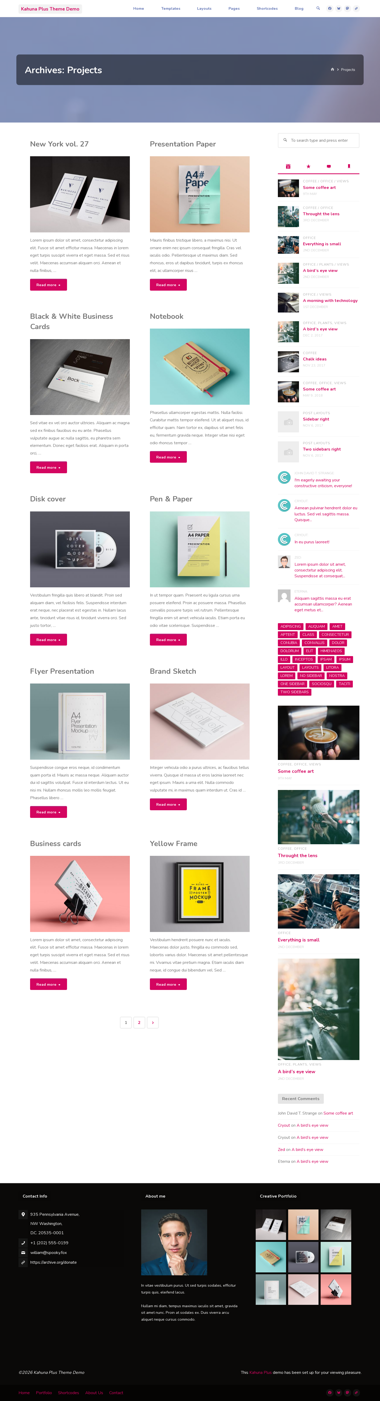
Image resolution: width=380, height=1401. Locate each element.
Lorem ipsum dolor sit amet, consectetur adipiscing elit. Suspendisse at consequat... (320, 570)
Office (326, 181)
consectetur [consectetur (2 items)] (335, 634)
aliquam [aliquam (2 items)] (316, 626)
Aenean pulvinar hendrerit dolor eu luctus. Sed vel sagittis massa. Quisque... (325, 514)
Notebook (166, 316)
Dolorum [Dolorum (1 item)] (290, 650)
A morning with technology (330, 301)
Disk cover (48, 499)
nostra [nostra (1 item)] (337, 675)
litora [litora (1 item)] (332, 667)
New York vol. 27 (59, 144)
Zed (281, 1150)
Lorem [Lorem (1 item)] (287, 675)
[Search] (318, 8)
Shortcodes (68, 1393)
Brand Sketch (173, 671)
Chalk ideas (315, 359)
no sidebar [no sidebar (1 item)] (311, 675)
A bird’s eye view (320, 271)
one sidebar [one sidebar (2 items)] (293, 683)
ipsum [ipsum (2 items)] (344, 659)
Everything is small (322, 244)
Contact (116, 1393)
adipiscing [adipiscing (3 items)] (291, 626)
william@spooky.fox (48, 1253)
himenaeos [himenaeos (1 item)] (331, 650)
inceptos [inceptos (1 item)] (304, 659)
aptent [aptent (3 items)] (288, 634)
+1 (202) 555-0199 (49, 1243)
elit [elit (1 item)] (309, 650)
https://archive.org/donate (53, 1262)
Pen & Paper (171, 499)
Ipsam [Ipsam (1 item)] (326, 659)
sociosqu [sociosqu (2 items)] (321, 683)
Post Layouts (316, 413)
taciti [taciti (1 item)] (344, 683)
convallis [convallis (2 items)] (315, 642)
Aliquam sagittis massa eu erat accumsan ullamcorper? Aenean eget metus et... (323, 604)
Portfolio (44, 1393)
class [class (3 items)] (308, 634)
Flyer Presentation (62, 671)
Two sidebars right (322, 449)
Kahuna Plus (260, 1372)
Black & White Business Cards (71, 321)
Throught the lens (321, 214)
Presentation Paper (183, 144)
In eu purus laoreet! (311, 542)
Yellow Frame (173, 844)
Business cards (55, 844)
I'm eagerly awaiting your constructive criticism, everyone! (323, 483)
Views (343, 181)
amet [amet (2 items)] (337, 626)
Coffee (310, 181)
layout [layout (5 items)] (288, 667)
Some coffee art (319, 188)
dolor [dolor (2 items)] (338, 642)
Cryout (284, 1125)
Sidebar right (316, 419)
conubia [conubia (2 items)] (289, 642)
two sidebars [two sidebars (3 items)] (295, 692)
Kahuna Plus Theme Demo (50, 9)
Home (24, 1393)
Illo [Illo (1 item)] (284, 659)
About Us (94, 1393)
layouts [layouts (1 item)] (310, 667)
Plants (326, 264)
